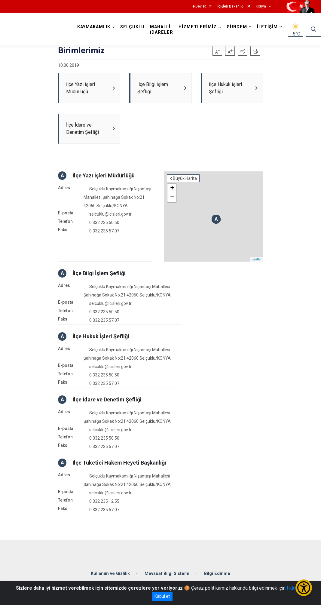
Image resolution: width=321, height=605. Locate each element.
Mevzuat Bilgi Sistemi (167, 573)
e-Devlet (199, 6)
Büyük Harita (185, 178)
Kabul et (162, 596)
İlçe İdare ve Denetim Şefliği (107, 399)
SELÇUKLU (132, 26)
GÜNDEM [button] (237, 26)
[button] (242, 51)
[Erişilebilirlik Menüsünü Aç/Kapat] (303, 587)
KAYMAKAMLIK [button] (93, 26)
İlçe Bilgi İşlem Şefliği (99, 273)
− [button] (172, 197)
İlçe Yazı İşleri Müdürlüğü (103, 175)
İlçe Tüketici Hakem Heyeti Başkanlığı (119, 462)
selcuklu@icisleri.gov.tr (110, 214)
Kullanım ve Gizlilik (110, 573)
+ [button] (172, 188)
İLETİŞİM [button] (267, 26)
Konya (261, 6)
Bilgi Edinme (217, 573)
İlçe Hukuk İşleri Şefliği (100, 336)
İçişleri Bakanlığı (230, 6)
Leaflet (256, 259)
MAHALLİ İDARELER (161, 29)
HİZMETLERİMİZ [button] (198, 26)
